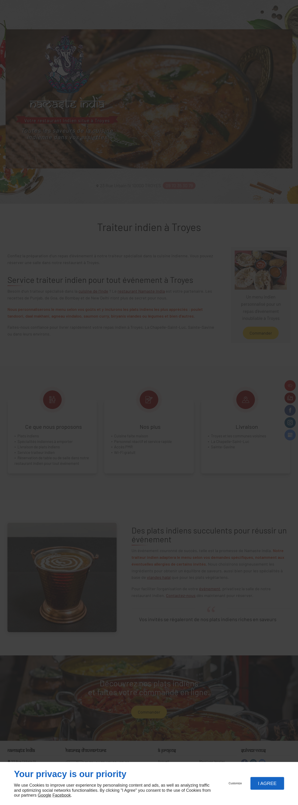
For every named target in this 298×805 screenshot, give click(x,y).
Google (44, 795)
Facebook (61, 795)
